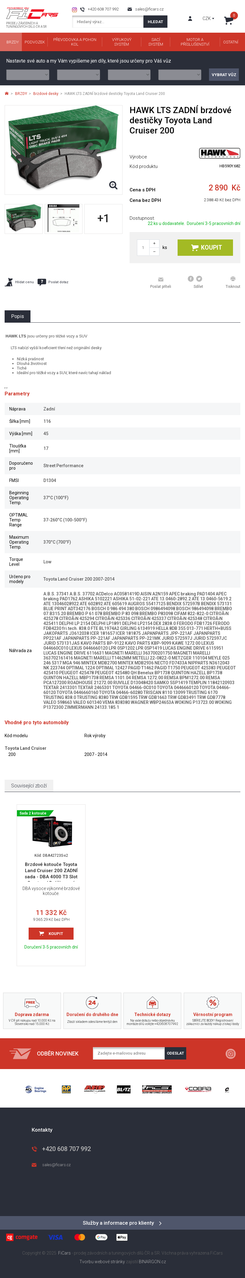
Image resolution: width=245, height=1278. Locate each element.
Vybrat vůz (224, 74)
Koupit (206, 247)
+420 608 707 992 (103, 9)
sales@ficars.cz (149, 9)
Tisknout (233, 282)
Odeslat (175, 1053)
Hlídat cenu (19, 282)
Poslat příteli (160, 282)
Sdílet (195, 282)
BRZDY (21, 94)
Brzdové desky (45, 94)
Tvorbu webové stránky (102, 1261)
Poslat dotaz (53, 282)
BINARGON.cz (152, 1261)
